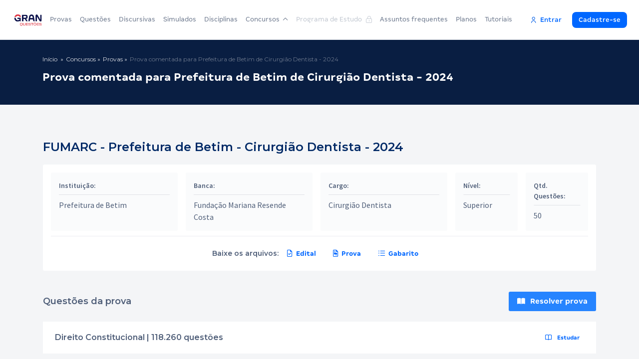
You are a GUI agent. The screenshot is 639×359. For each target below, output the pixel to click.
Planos (466, 19)
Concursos (267, 19)
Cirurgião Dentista (359, 205)
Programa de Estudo (334, 19)
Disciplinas (221, 19)
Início (49, 59)
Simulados (179, 19)
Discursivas (137, 19)
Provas (61, 19)
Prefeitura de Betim (93, 205)
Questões (95, 19)
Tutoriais (498, 19)
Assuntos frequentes (414, 19)
